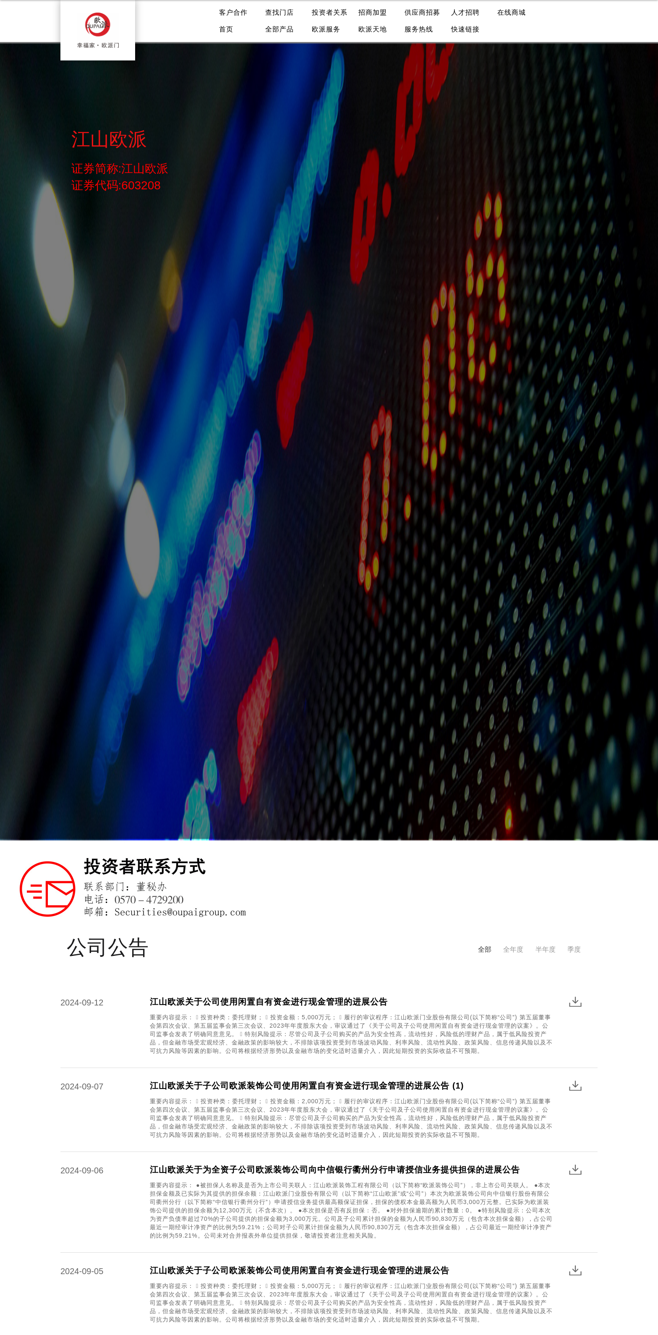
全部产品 (279, 29)
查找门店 (279, 12)
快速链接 (465, 29)
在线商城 (511, 12)
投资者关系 (329, 12)
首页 (226, 29)
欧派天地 (372, 29)
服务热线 (419, 29)
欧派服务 (326, 29)
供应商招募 (422, 12)
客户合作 (233, 12)
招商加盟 (372, 12)
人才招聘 (465, 12)
